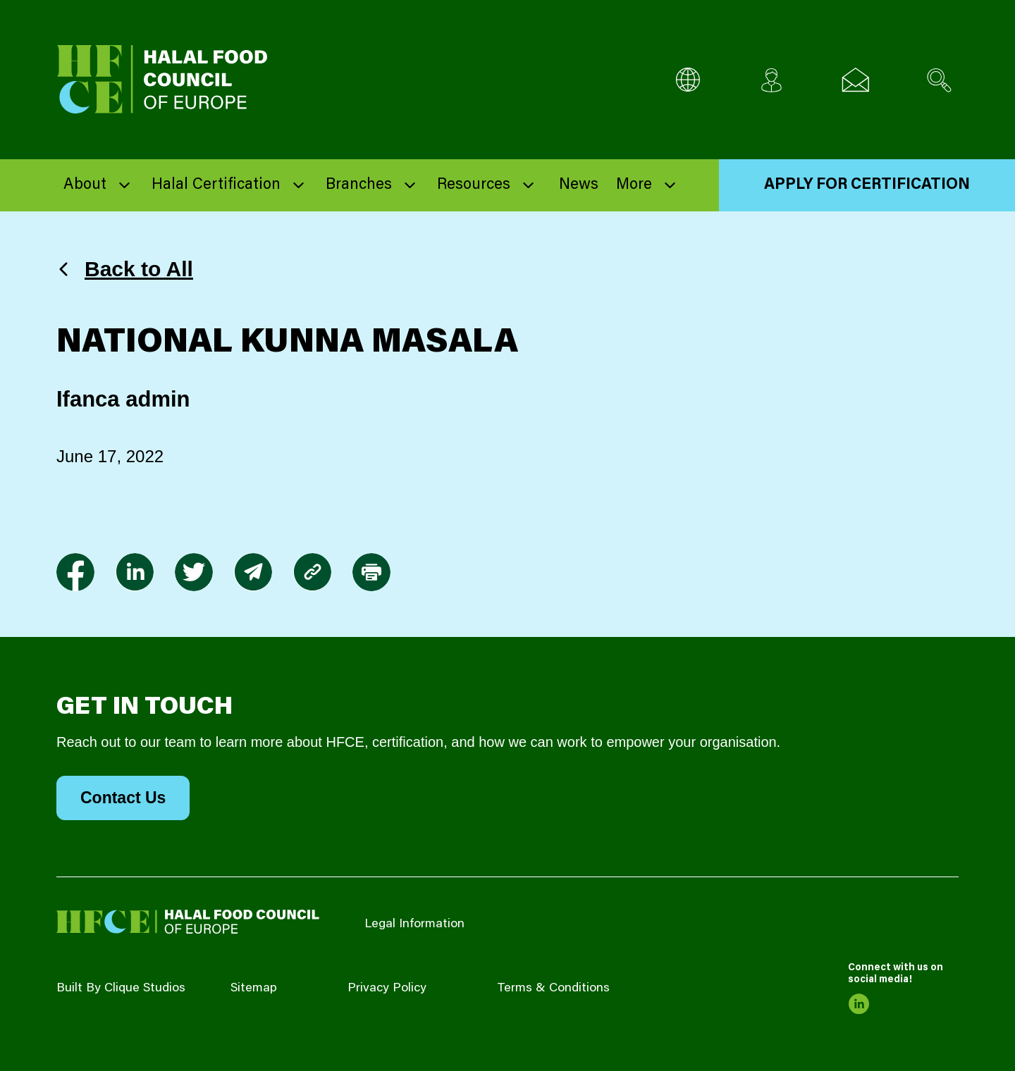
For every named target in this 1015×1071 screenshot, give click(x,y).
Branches (359, 185)
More (634, 185)
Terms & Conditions (553, 988)
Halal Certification (216, 185)
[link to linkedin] (135, 572)
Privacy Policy (386, 988)
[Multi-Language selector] (687, 80)
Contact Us (123, 797)
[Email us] (855, 80)
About (84, 185)
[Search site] (939, 80)
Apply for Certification (867, 185)
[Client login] (771, 80)
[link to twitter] (194, 572)
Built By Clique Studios (120, 988)
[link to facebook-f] (75, 572)
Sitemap (253, 988)
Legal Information (414, 924)
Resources (473, 185)
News (578, 185)
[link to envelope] (253, 572)
